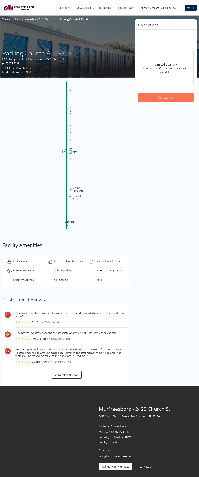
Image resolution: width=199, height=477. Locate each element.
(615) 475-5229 (10, 63)
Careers (164, 454)
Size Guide (129, 441)
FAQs (126, 447)
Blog (125, 466)
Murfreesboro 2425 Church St (38, 19)
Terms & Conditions (134, 460)
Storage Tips (130, 435)
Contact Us (166, 447)
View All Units (10, 19)
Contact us (166, 120)
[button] (9, 447)
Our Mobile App (132, 454)
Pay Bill (190, 7)
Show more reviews (66, 300)
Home (163, 435)
